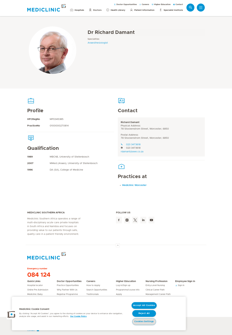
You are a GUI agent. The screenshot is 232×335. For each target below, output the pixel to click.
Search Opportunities (96, 290)
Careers (144, 4)
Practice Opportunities (68, 285)
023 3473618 (131, 144)
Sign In (179, 285)
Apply (119, 294)
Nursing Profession (156, 281)
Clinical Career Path (155, 290)
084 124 (38, 275)
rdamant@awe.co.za (132, 151)
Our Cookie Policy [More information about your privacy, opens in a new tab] (78, 316)
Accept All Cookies (144, 305)
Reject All (144, 313)
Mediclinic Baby (35, 294)
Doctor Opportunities (125, 4)
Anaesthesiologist (98, 43)
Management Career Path (158, 294)
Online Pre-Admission (37, 290)
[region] (99, 313)
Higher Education (161, 4)
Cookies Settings (144, 321)
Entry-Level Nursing (155, 285)
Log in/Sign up (123, 285)
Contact (178, 4)
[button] (11, 314)
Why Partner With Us (67, 290)
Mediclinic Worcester (134, 185)
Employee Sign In (185, 281)
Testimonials (92, 294)
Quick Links (33, 281)
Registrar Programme (67, 294)
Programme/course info (128, 290)
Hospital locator (35, 285)
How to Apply (93, 285)
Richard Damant (130, 122)
